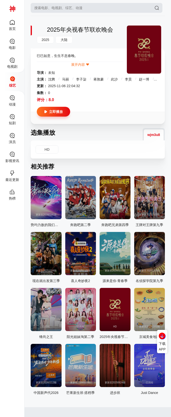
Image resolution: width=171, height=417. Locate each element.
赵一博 (144, 79)
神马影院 (12, 8)
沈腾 (51, 79)
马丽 (65, 79)
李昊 (128, 79)
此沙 (114, 79)
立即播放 (53, 112)
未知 (51, 73)
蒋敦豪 (98, 79)
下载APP (162, 346)
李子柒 (81, 79)
